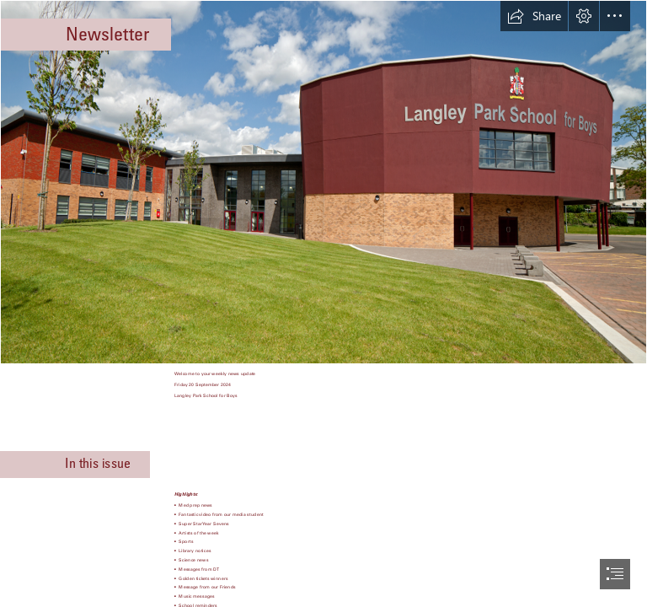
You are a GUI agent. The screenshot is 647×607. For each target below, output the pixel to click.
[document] (323, 303)
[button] (534, 16)
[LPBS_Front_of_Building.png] (323, 182)
